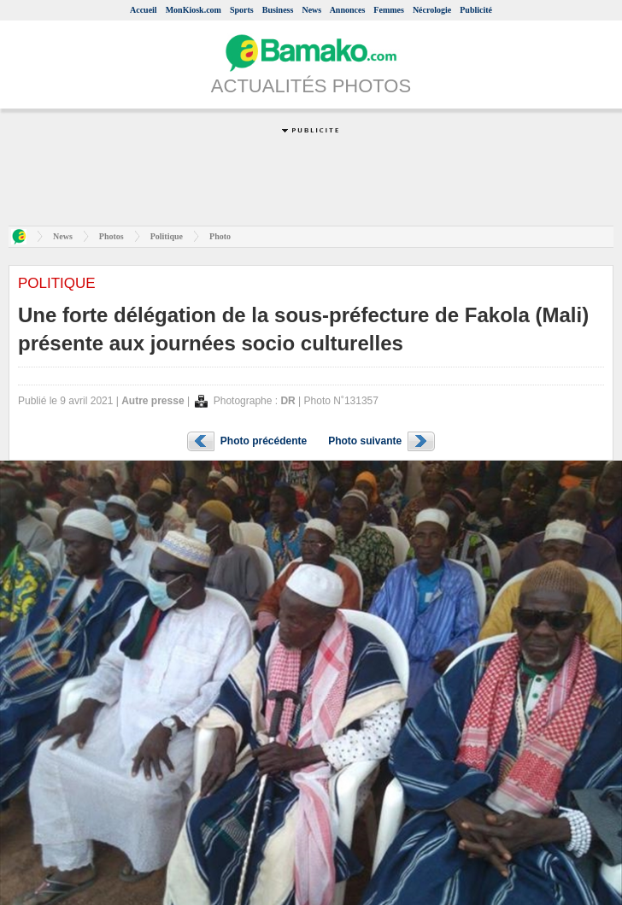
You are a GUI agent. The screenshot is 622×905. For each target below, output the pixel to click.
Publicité (476, 10)
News (311, 10)
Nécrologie (432, 10)
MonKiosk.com (193, 10)
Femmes (388, 10)
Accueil (143, 10)
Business (278, 10)
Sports (242, 10)
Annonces (348, 10)
